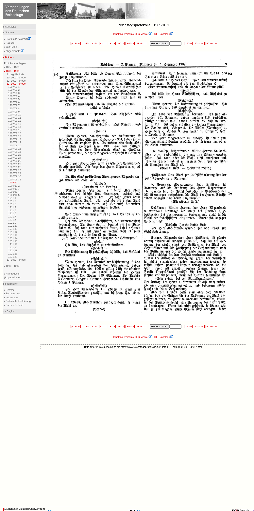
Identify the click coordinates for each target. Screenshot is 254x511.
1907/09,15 (14, 130)
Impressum (11, 297)
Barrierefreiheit (14, 305)
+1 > (112, 43)
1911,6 (12, 213)
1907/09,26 (14, 164)
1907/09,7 (14, 105)
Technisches (12, 293)
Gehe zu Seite (159, 43)
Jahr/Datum (12, 46)
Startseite (10, 26)
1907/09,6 (14, 102)
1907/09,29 (14, 173)
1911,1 (12, 197)
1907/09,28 (14, 170)
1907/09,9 (14, 111)
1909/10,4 (14, 191)
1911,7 (12, 216)
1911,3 (12, 204)
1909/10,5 (14, 195)
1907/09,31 (14, 179)
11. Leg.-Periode (16, 80)
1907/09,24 (14, 157)
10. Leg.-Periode (16, 77)
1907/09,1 (14, 86)
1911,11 (12, 228)
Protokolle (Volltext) (18, 38)
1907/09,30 (14, 176)
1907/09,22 (14, 151)
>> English (9, 311)
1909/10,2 (14, 185)
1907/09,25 (14, 160)
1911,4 (12, 207)
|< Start (75, 43)
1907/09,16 (14, 133)
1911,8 (12, 219)
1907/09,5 (14, 99)
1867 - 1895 (12, 67)
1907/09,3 (14, 93)
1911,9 (12, 222)
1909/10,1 (14, 182)
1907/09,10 (14, 114)
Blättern (9, 57)
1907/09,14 (14, 126)
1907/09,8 (14, 108)
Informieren (11, 283)
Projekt (9, 289)
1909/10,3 (14, 188)
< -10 (86, 43)
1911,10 (12, 225)
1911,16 (12, 244)
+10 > (130, 43)
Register (10, 42)
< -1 (102, 43)
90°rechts (212, 43)
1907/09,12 (14, 120)
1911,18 (12, 250)
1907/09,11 (14, 117)
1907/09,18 (14, 139)
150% (188, 43)
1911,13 (12, 235)
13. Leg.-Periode (16, 259)
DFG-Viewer (143, 33)
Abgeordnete (14, 51)
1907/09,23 (14, 154)
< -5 (94, 43)
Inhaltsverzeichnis (123, 33)
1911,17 (12, 247)
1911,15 (12, 241)
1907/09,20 (14, 145)
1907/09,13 (14, 123)
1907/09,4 (14, 96)
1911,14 (12, 238)
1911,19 (12, 253)
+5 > (120, 43)
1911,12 (12, 232)
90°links (199, 43)
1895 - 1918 (12, 71)
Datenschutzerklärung (18, 301)
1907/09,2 (14, 89)
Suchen (9, 32)
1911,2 (12, 201)
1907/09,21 (14, 148)
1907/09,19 (14, 142)
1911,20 (12, 256)
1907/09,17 (14, 136)
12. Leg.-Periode (16, 83)
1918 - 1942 (12, 265)
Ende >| (141, 43)
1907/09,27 (14, 167)
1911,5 (12, 210)
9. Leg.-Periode (15, 74)
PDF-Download (163, 33)
